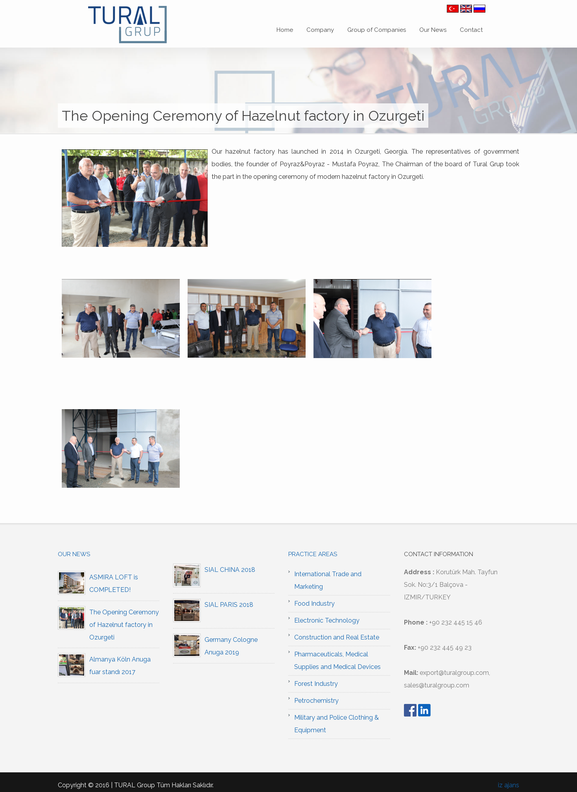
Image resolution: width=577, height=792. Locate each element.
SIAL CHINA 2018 (230, 569)
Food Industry (314, 603)
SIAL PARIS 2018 (229, 604)
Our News (432, 29)
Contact (471, 29)
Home (285, 29)
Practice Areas (312, 554)
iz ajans (508, 785)
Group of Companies (376, 29)
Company (320, 29)
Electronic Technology (326, 620)
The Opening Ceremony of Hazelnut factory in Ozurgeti (124, 624)
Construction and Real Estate (336, 637)
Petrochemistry (316, 700)
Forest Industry (316, 683)
